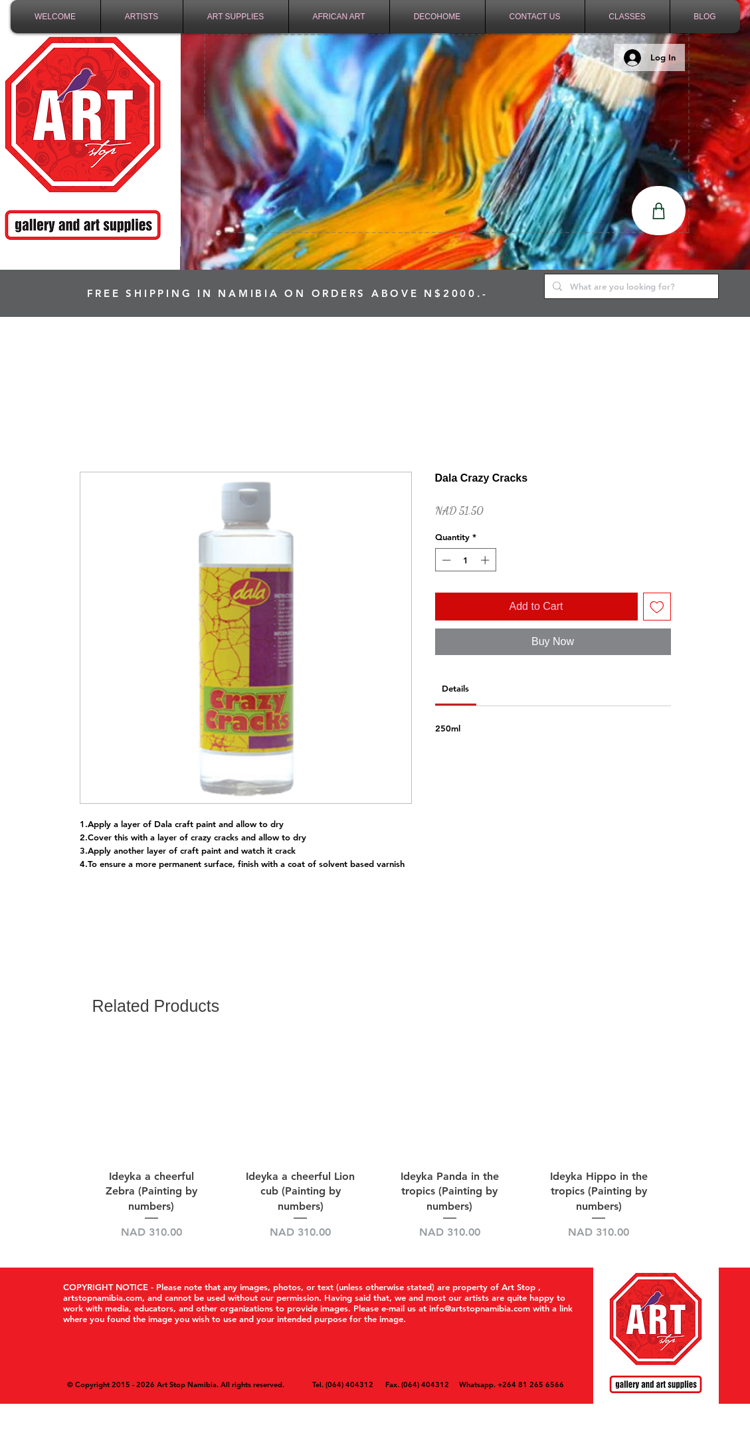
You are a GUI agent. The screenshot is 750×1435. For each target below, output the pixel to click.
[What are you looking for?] (630, 286)
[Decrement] (445, 560)
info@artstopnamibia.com (479, 1308)
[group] (375, 1140)
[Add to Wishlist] (657, 607)
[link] (455, 688)
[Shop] (659, 210)
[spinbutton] (465, 560)
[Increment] (486, 560)
